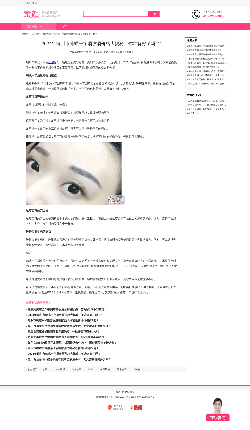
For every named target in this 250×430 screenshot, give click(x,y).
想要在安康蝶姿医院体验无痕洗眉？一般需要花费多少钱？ (64, 331)
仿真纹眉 (105, 369)
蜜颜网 (25, 34)
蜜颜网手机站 (128, 391)
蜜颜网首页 (31, 3)
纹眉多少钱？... (195, 113)
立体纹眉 (60, 369)
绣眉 (90, 369)
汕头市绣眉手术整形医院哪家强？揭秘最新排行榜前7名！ (63, 320)
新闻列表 (35, 34)
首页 (64, 26)
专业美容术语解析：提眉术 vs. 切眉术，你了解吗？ (212, 79)
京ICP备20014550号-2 (144, 397)
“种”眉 (137, 369)
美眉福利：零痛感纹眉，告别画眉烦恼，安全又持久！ (213, 83)
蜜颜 (118, 391)
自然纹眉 (76, 369)
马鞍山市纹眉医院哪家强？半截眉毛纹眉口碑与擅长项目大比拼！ (218, 54)
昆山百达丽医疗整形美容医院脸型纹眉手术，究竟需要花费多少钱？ (69, 326)
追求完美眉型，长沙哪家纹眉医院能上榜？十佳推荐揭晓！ (215, 63)
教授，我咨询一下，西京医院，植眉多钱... (208, 105)
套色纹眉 (122, 369)
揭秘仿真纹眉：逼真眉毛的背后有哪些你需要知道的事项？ (215, 71)
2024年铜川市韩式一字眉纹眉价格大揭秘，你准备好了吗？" (65, 314)
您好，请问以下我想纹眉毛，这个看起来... (208, 109)
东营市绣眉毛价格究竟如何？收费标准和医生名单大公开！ (215, 58)
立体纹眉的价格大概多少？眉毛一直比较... (208, 101)
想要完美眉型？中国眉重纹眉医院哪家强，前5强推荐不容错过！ (67, 309)
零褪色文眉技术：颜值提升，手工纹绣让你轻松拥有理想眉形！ (217, 75)
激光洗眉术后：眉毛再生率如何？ (204, 67)
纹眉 (51, 62)
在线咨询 (218, 409)
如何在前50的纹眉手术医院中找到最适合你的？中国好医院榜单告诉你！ (72, 342)
